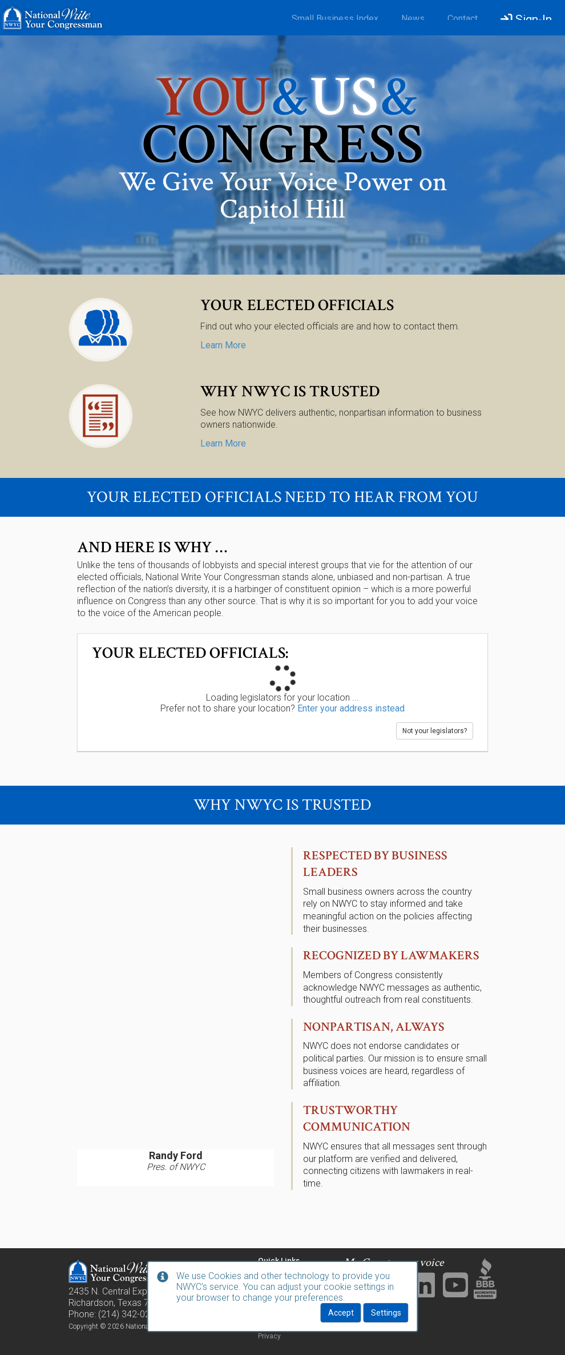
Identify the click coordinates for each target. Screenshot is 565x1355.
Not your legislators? (434, 731)
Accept (341, 1312)
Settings (386, 1312)
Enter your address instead (351, 708)
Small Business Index (335, 18)
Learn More (223, 345)
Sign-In (526, 19)
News (413, 18)
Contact (462, 18)
